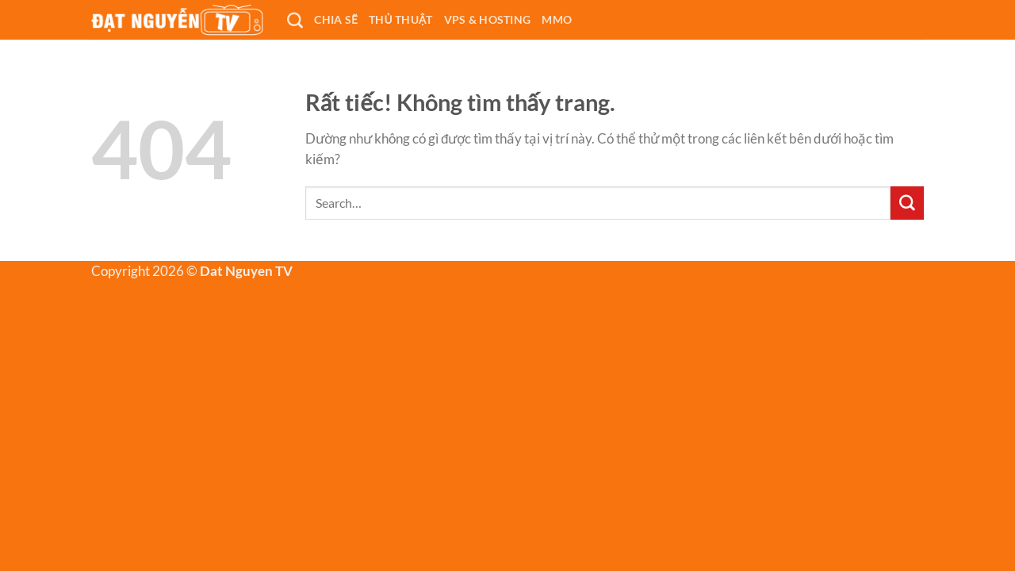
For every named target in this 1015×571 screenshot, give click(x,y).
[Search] (295, 19)
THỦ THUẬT (401, 19)
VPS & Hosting (487, 19)
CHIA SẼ (336, 19)
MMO (557, 19)
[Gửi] (907, 203)
